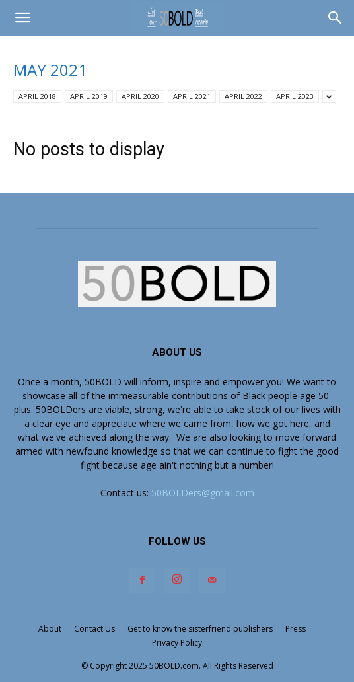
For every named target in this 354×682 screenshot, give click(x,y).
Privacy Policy (177, 642)
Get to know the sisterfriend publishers (200, 628)
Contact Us (94, 628)
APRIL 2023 (295, 96)
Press (295, 628)
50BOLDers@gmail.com (202, 492)
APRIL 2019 (89, 96)
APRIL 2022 (243, 96)
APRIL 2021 (192, 96)
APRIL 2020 (140, 96)
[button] (22, 18)
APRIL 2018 (37, 96)
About (49, 628)
